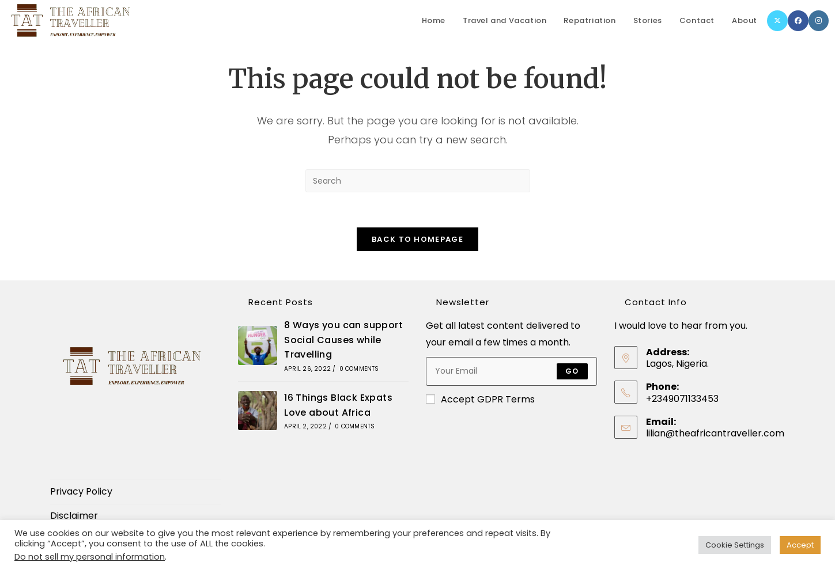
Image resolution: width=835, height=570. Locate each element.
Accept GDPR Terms (480, 399)
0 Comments (359, 368)
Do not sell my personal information (89, 557)
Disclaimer (74, 515)
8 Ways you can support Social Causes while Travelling (343, 339)
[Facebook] (798, 20)
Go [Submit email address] (572, 371)
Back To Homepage (417, 239)
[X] (777, 20)
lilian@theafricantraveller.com (715, 433)
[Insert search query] (417, 180)
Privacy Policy (81, 491)
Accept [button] (800, 544)
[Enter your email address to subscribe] (511, 371)
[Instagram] (818, 20)
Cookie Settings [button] (734, 544)
